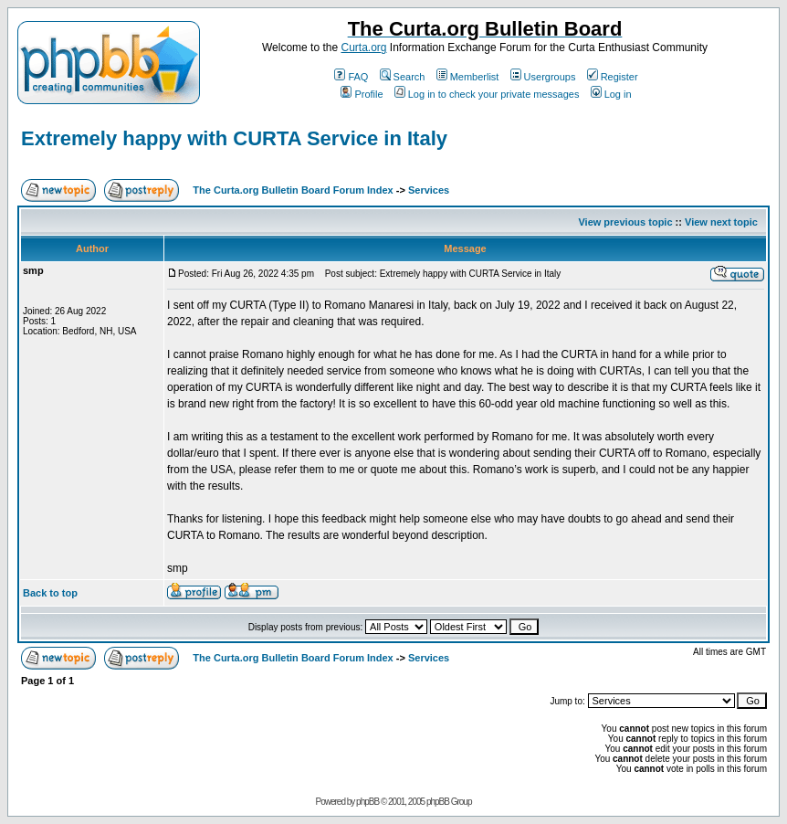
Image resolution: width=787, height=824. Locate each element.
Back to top (50, 592)
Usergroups (543, 76)
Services (428, 190)
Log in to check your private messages (487, 94)
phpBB (367, 802)
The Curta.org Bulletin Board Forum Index (293, 190)
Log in (611, 94)
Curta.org (363, 47)
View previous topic (625, 222)
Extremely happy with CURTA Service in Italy (234, 138)
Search (402, 76)
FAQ (351, 76)
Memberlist (467, 76)
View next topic (721, 222)
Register (612, 76)
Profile (362, 94)
